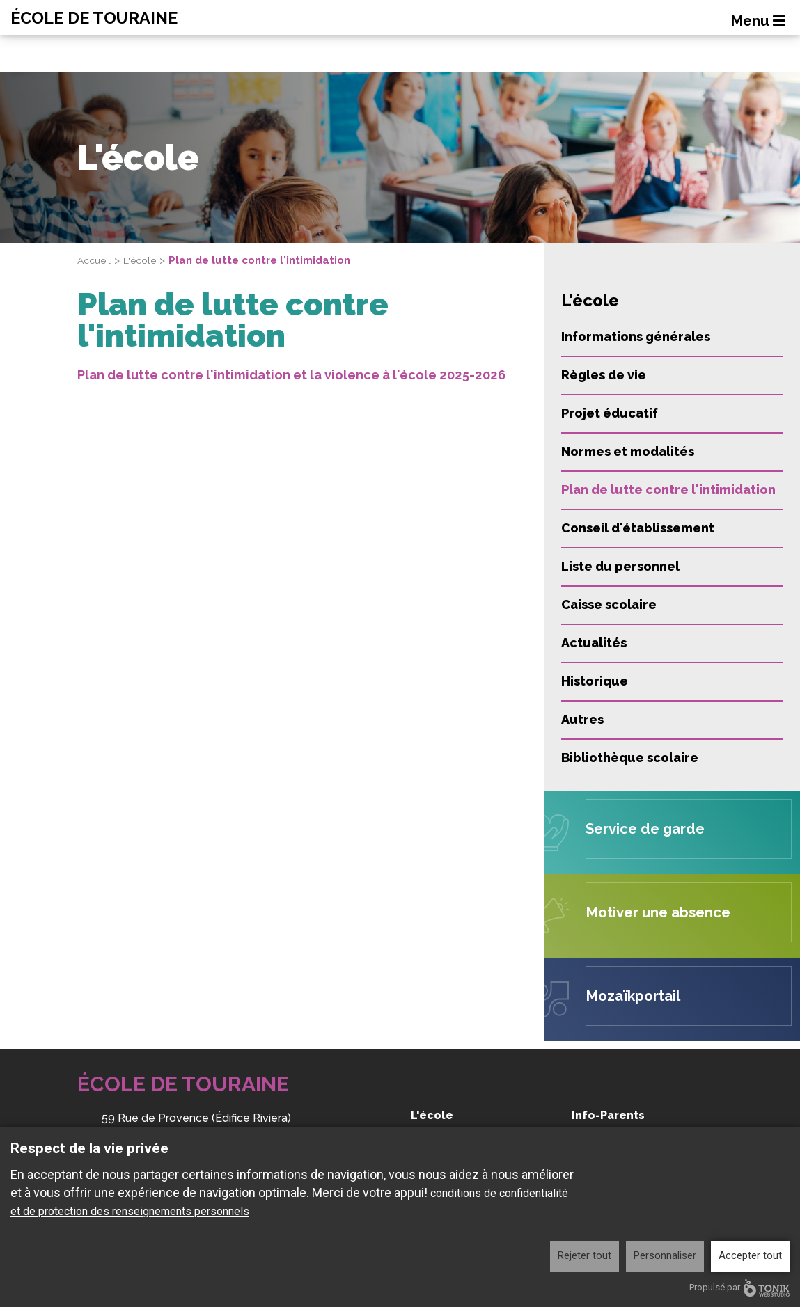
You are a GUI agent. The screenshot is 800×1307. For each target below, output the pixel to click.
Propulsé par (739, 1288)
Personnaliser (665, 1255)
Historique (594, 681)
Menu (760, 22)
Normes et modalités (627, 451)
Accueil (95, 260)
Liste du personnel (620, 566)
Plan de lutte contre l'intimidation (668, 489)
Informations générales (635, 336)
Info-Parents (608, 1115)
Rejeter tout (584, 1255)
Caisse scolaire (609, 604)
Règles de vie (603, 374)
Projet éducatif (609, 413)
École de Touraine (109, 18)
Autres (582, 719)
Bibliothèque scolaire (629, 757)
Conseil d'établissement (637, 528)
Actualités (594, 642)
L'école (144, 260)
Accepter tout (750, 1255)
